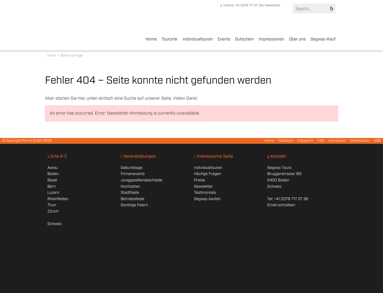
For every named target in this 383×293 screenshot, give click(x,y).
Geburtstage (131, 167)
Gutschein (244, 39)
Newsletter (272, 5)
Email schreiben (281, 205)
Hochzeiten (130, 186)
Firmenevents (133, 173)
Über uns (297, 39)
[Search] (313, 9)
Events (224, 39)
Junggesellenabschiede (141, 180)
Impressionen (271, 39)
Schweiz (54, 223)
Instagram (305, 141)
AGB (377, 141)
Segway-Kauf (323, 39)
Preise (199, 180)
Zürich (53, 211)
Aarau (52, 167)
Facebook (285, 141)
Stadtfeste (130, 192)
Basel (52, 180)
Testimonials (205, 192)
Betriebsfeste (132, 199)
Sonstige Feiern (134, 205)
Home (151, 39)
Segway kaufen (207, 199)
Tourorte (169, 39)
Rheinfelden (57, 199)
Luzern (53, 192)
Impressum (337, 141)
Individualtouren (198, 39)
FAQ (321, 141)
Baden (53, 173)
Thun (51, 205)
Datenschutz (360, 141)
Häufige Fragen (207, 173)
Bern (51, 186)
